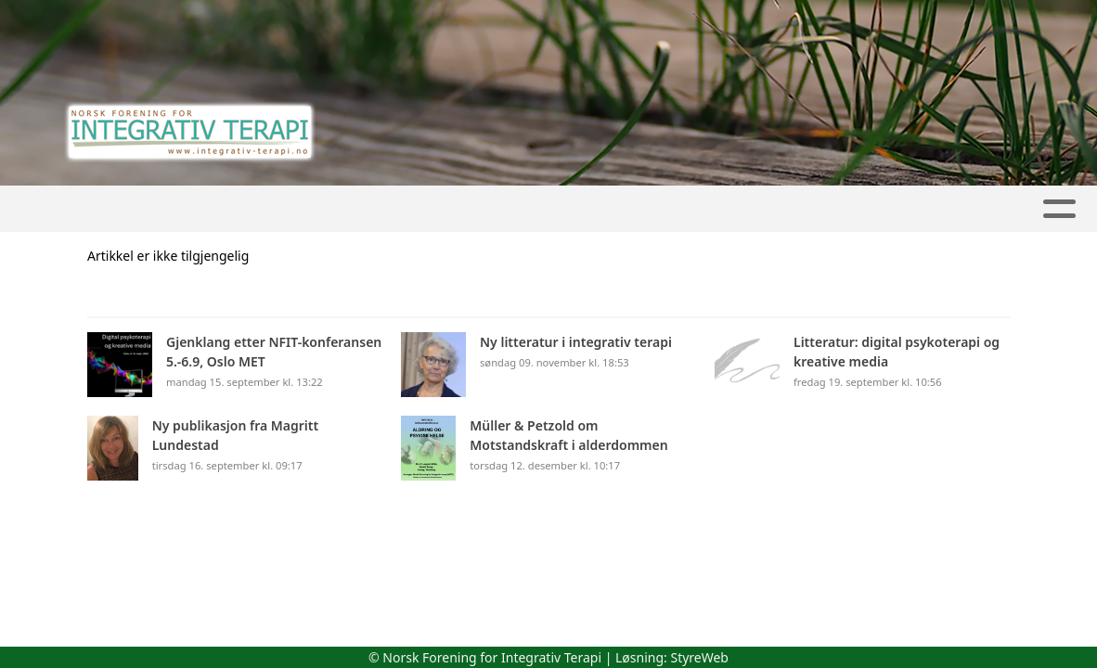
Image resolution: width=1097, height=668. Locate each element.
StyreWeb (699, 657)
